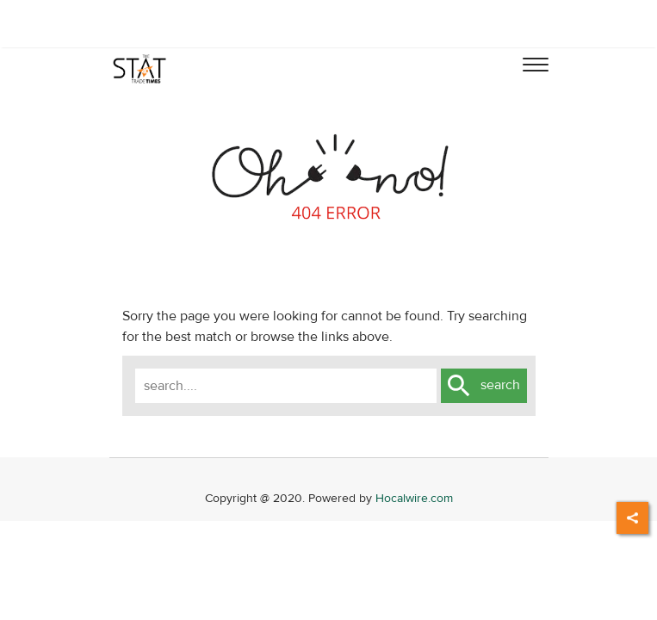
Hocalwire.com (414, 498)
